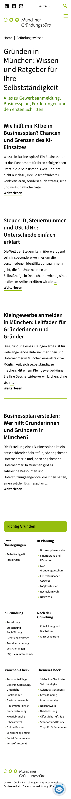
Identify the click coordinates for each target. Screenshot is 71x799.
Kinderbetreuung (17, 711)
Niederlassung (48, 711)
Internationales (49, 700)
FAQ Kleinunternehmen (20, 654)
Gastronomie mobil (18, 700)
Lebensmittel (14, 722)
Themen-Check (49, 670)
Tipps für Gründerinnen (53, 727)
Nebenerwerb (48, 706)
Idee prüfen (13, 560)
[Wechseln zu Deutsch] (43, 6)
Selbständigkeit (16, 554)
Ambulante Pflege (17, 679)
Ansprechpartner (50, 637)
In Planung (45, 541)
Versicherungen (16, 649)
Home (8, 37)
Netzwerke (46, 597)
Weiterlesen (13, 193)
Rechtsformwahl (49, 592)
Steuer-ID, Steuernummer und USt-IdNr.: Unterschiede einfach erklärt (35, 231)
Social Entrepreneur (18, 738)
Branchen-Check (17, 670)
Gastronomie (14, 695)
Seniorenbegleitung (18, 733)
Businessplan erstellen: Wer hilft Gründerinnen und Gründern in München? (32, 426)
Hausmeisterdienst (18, 706)
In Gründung (13, 613)
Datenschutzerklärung (35, 786)
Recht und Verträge (18, 638)
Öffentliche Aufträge (52, 717)
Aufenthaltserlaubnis (52, 690)
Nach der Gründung (45, 615)
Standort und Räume (52, 722)
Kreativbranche (16, 717)
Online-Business (16, 727)
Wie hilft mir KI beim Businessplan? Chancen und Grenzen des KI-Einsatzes (32, 136)
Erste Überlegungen (15, 543)
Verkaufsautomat (17, 744)
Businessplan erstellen (53, 550)
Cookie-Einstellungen (26, 783)
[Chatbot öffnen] (59, 789)
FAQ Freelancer (49, 586)
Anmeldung (13, 622)
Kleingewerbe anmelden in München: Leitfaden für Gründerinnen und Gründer (35, 326)
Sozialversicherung (18, 643)
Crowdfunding (48, 695)
